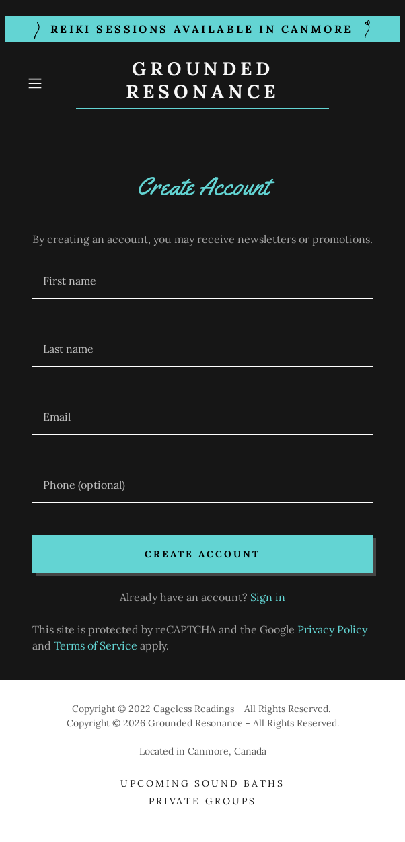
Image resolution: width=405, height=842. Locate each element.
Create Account (202, 554)
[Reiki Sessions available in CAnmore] (202, 29)
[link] (203, 83)
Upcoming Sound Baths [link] (202, 783)
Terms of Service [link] (95, 645)
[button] (49, 83)
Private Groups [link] (203, 801)
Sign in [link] (267, 597)
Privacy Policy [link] (332, 629)
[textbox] (202, 281)
